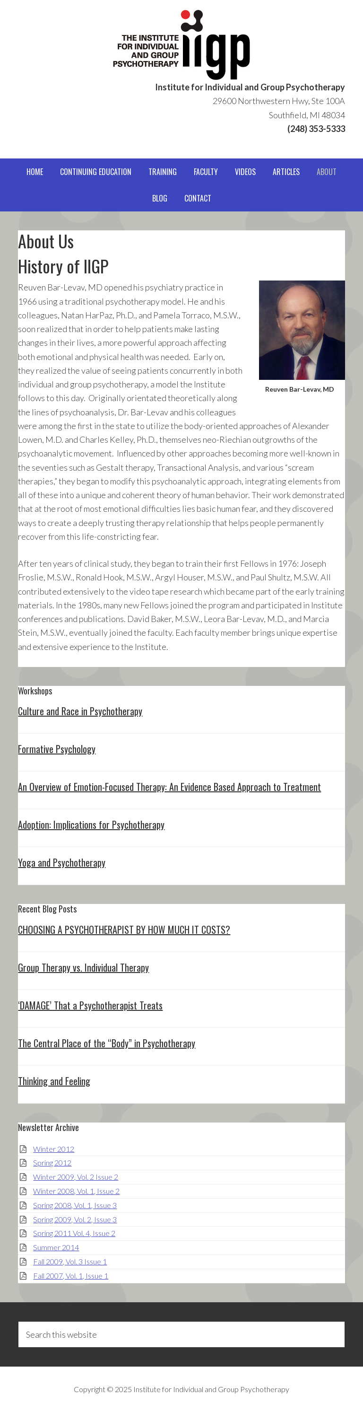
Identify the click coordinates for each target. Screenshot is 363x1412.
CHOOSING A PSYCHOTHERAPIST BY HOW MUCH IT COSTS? (124, 929)
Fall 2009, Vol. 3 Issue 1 (70, 1261)
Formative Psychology (56, 749)
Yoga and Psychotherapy (61, 862)
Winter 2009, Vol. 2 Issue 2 (75, 1176)
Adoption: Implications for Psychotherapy (91, 824)
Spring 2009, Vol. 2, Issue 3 (75, 1219)
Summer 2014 (56, 1247)
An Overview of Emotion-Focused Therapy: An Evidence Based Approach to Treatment (169, 787)
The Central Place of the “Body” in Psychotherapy (106, 1043)
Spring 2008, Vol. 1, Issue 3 (75, 1205)
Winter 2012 (53, 1148)
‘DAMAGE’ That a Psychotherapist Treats (90, 1005)
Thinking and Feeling (54, 1081)
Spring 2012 (52, 1162)
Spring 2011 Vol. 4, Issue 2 (74, 1232)
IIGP (181, 44)
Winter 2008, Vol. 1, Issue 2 (76, 1190)
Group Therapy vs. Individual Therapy (83, 967)
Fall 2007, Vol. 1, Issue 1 (70, 1275)
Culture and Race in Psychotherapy (80, 711)
